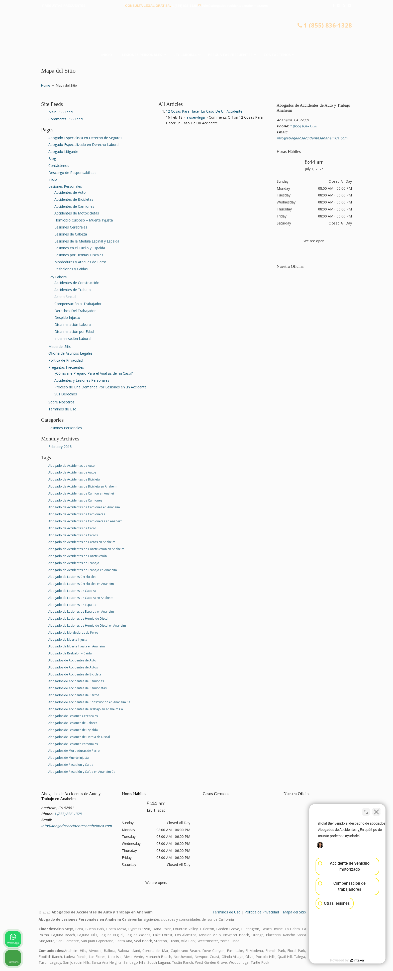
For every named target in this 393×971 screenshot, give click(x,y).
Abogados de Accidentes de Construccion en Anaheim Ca (89, 702)
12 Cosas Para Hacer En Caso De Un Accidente (204, 111)
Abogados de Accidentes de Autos (73, 667)
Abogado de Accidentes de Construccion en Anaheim (86, 549)
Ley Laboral (57, 277)
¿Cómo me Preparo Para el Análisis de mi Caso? (93, 373)
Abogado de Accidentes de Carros (73, 535)
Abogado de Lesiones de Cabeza (72, 591)
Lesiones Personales (65, 186)
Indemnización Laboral (72, 338)
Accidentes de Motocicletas (76, 213)
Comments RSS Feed (65, 119)
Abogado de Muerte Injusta (67, 639)
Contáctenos (58, 165)
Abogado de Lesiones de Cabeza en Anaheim (80, 598)
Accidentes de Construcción (76, 282)
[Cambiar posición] (366, 811)
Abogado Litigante (63, 151)
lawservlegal (196, 117)
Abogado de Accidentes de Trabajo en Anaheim (82, 570)
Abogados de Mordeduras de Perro (74, 751)
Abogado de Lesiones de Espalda (72, 605)
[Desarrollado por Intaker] (350, 960)
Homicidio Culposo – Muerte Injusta (83, 220)
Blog (52, 158)
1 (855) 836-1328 (184, 6)
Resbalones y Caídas (71, 269)
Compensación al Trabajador (78, 303)
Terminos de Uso (227, 912)
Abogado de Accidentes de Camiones (75, 500)
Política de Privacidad (65, 360)
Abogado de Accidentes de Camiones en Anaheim (84, 507)
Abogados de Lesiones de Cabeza (72, 723)
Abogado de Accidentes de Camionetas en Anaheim (85, 521)
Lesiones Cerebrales (70, 227)
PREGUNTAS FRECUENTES (63, 6)
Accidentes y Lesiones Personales (81, 380)
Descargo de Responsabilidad (72, 172)
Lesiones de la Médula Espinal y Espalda (86, 241)
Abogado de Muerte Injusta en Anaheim (76, 646)
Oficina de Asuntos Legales (70, 353)
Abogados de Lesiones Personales (73, 744)
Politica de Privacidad (262, 912)
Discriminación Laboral (72, 324)
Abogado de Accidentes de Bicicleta (74, 479)
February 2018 (60, 446)
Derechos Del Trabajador (75, 310)
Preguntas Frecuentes (66, 367)
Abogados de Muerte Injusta (68, 758)
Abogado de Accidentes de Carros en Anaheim (81, 542)
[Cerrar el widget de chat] (376, 811)
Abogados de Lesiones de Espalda (73, 730)
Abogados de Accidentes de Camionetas (77, 688)
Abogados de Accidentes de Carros (73, 695)
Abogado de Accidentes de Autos (72, 472)
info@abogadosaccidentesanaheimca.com (235, 6)
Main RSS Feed (60, 112)
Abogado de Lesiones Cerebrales (72, 577)
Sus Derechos (65, 394)
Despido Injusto (67, 317)
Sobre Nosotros (61, 402)
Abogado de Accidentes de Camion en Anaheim (82, 493)
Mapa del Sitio (59, 346)
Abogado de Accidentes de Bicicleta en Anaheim (82, 486)
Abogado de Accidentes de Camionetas (76, 514)
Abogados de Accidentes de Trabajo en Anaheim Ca (85, 709)
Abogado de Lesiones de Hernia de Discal (78, 618)
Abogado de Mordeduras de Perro (73, 632)
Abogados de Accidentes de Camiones (76, 681)
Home (45, 85)
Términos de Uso (62, 409)
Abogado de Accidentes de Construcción (77, 556)
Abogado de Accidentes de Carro (72, 528)
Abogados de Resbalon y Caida (70, 765)
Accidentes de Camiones (74, 206)
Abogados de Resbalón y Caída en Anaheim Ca (81, 772)
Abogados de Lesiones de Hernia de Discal (79, 737)
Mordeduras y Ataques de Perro (80, 262)
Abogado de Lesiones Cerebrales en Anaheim (81, 584)
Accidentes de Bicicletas (73, 199)
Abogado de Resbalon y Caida (70, 653)
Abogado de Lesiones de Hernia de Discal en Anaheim (87, 625)
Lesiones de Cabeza (70, 234)
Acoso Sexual (65, 296)
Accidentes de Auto (70, 192)
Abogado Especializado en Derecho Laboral (83, 144)
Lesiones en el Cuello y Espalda (79, 248)
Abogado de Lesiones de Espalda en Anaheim (81, 611)
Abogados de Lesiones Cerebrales (73, 716)
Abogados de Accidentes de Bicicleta (74, 674)
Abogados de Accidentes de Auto (72, 660)
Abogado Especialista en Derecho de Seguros (85, 137)
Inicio (52, 179)
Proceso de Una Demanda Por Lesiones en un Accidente (100, 387)
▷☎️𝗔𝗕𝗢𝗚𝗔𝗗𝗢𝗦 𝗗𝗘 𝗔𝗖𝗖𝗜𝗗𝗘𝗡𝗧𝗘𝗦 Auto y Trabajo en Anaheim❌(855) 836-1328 (196, 31)
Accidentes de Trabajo (72, 289)
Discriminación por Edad (74, 331)
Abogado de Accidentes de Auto (71, 465)
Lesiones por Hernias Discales (78, 255)
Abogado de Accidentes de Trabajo (73, 563)
